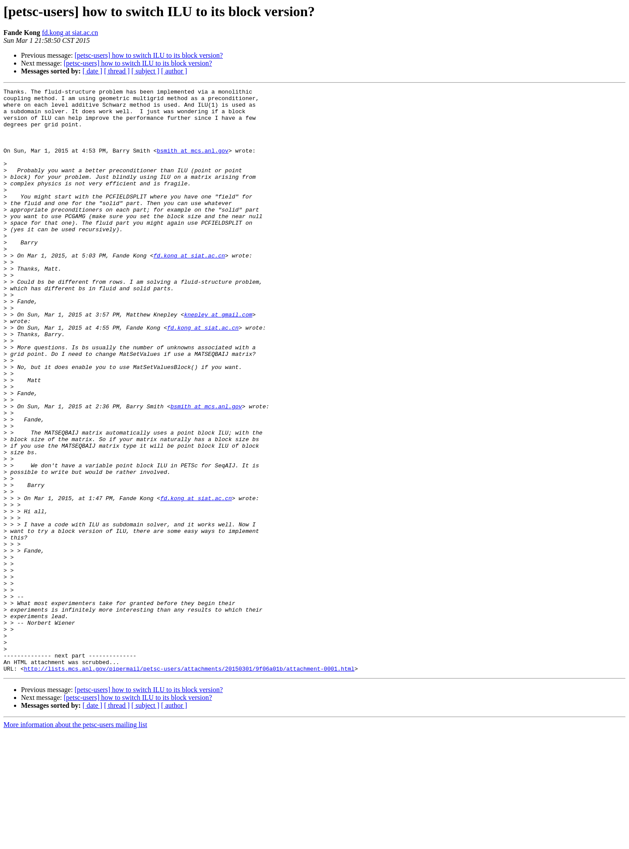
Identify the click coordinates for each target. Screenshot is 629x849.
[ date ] (92, 71)
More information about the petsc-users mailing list (75, 841)
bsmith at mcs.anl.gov (192, 163)
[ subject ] (145, 71)
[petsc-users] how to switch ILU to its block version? (149, 55)
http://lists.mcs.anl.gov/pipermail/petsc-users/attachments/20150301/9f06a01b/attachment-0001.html (189, 785)
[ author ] (174, 71)
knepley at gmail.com (218, 360)
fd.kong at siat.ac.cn (70, 32)
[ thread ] (117, 71)
